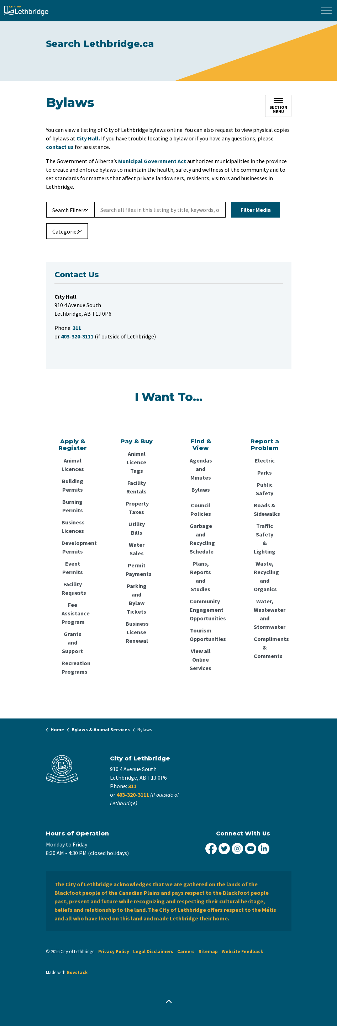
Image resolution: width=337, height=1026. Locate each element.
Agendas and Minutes (201, 469)
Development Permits (73, 547)
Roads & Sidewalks (265, 509)
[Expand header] (326, 10)
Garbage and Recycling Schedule (201, 538)
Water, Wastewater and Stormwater (265, 614)
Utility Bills (136, 528)
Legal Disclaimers (153, 951)
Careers (186, 951)
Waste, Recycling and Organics (265, 576)
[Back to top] (168, 1002)
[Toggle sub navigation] (278, 106)
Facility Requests (73, 588)
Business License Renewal (137, 632)
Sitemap (208, 951)
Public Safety (264, 489)
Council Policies (200, 509)
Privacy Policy (113, 951)
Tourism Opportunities (201, 634)
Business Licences (73, 526)
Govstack (77, 972)
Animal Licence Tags (136, 462)
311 (132, 786)
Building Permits (72, 485)
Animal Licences (73, 464)
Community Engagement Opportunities (201, 610)
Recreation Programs (73, 667)
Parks (264, 472)
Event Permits (72, 568)
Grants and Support (72, 642)
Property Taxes (137, 507)
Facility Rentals (136, 487)
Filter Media (255, 210)
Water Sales (136, 549)
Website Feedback (242, 951)
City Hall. (88, 138)
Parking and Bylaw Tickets (137, 598)
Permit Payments (137, 569)
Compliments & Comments (265, 647)
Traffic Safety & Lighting (264, 538)
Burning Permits (72, 506)
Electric (265, 460)
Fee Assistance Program (73, 613)
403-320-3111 (132, 794)
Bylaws (200, 489)
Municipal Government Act (152, 161)
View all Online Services (200, 659)
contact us (60, 146)
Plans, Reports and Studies (200, 576)
